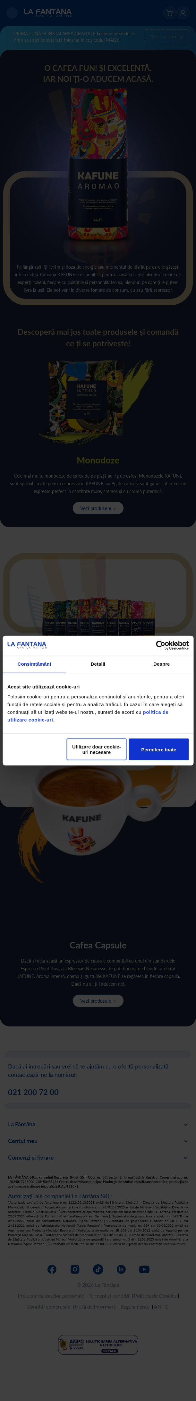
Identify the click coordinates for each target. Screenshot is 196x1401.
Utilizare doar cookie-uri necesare (96, 749)
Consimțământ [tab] (34, 663)
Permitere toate (158, 749)
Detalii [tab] (98, 663)
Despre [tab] (161, 663)
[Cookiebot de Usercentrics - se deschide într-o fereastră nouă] (160, 645)
